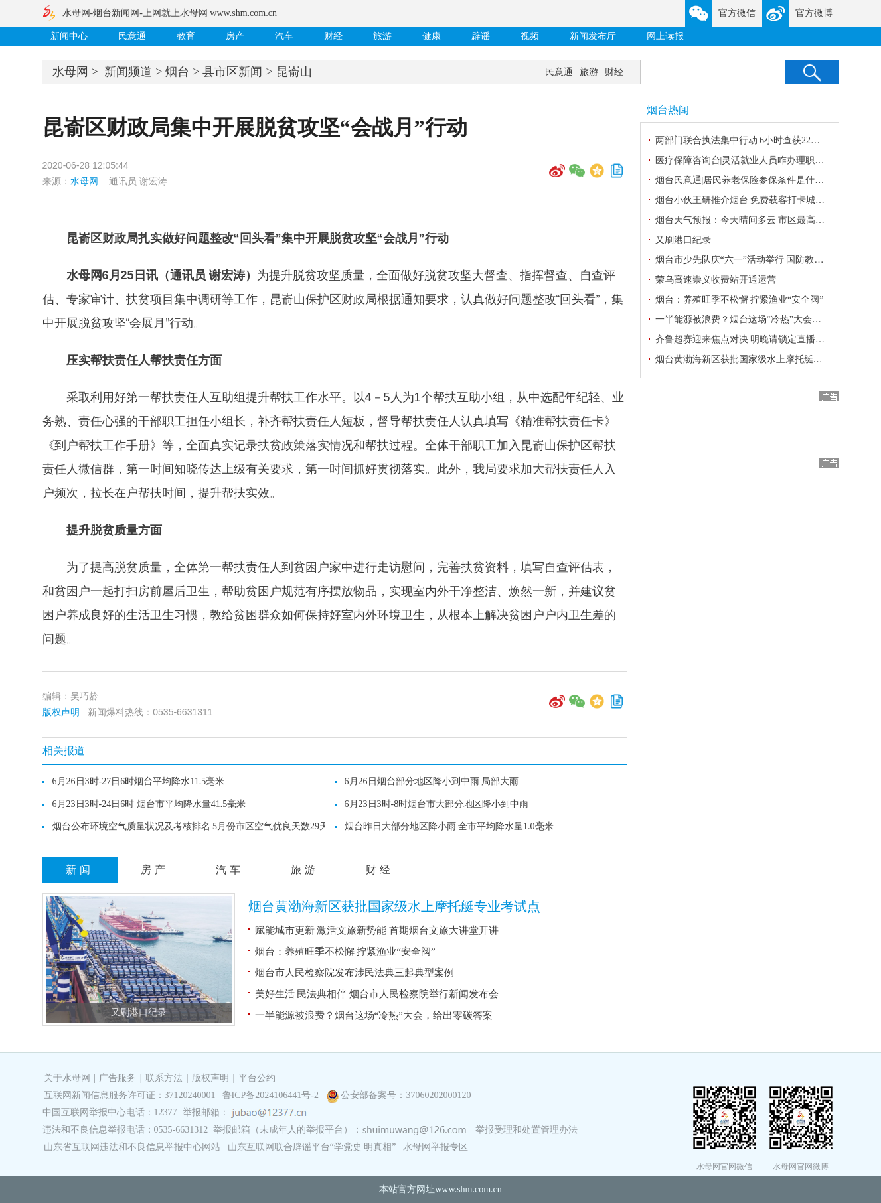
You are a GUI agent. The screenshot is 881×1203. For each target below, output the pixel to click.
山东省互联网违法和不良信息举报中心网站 (132, 1147)
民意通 (132, 36)
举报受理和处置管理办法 (526, 1130)
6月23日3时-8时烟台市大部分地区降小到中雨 (437, 804)
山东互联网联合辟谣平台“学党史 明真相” (312, 1147)
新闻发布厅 (593, 36)
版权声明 (61, 712)
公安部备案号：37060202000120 (406, 1095)
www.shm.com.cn (468, 1189)
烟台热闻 (668, 109)
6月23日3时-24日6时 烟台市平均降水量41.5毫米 (149, 804)
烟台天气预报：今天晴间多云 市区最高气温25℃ (753, 220)
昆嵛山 (294, 71)
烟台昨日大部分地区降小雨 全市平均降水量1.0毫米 (449, 826)
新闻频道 (128, 71)
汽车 (284, 36)
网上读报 (665, 36)
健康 (431, 36)
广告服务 (117, 1078)
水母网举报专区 (435, 1147)
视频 (530, 36)
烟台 (177, 71)
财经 (333, 36)
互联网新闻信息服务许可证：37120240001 (130, 1095)
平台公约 (257, 1078)
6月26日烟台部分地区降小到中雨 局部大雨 (432, 781)
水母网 (70, 71)
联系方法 (164, 1078)
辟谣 (480, 36)
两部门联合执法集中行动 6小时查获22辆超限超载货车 (765, 140)
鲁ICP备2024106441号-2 (271, 1095)
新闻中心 (69, 36)
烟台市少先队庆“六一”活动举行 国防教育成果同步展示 (767, 260)
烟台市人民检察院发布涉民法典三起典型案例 (354, 972)
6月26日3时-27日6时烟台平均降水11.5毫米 (138, 781)
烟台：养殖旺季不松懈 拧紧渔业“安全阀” (345, 951)
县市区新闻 (232, 71)
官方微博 (814, 13)
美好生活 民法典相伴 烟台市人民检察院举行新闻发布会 (377, 994)
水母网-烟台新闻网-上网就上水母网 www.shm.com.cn (169, 13)
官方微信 (737, 13)
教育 (186, 36)
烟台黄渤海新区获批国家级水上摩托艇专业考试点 (394, 906)
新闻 (80, 869)
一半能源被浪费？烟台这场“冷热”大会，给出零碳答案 (374, 1015)
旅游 (382, 36)
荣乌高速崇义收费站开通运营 (715, 280)
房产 (235, 36)
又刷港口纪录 (139, 1012)
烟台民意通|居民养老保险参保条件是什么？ (744, 180)
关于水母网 (68, 1078)
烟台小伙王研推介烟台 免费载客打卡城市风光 (749, 200)
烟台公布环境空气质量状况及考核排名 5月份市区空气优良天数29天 (190, 826)
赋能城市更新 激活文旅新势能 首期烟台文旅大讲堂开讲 (377, 930)
